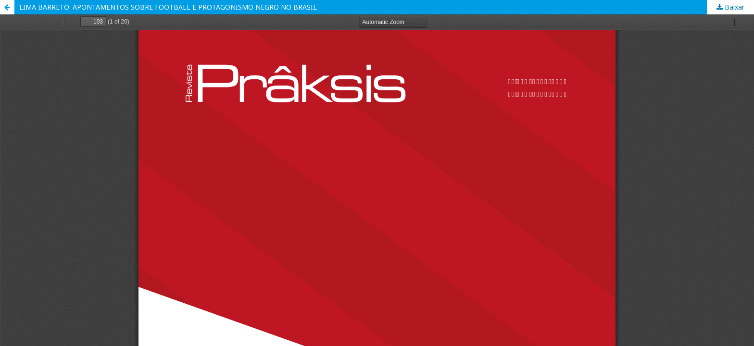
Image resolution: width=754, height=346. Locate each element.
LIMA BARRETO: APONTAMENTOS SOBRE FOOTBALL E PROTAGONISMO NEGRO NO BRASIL (168, 7)
